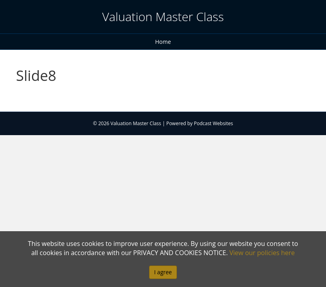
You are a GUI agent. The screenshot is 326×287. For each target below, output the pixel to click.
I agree (163, 272)
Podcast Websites (213, 123)
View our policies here (262, 252)
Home (163, 41)
